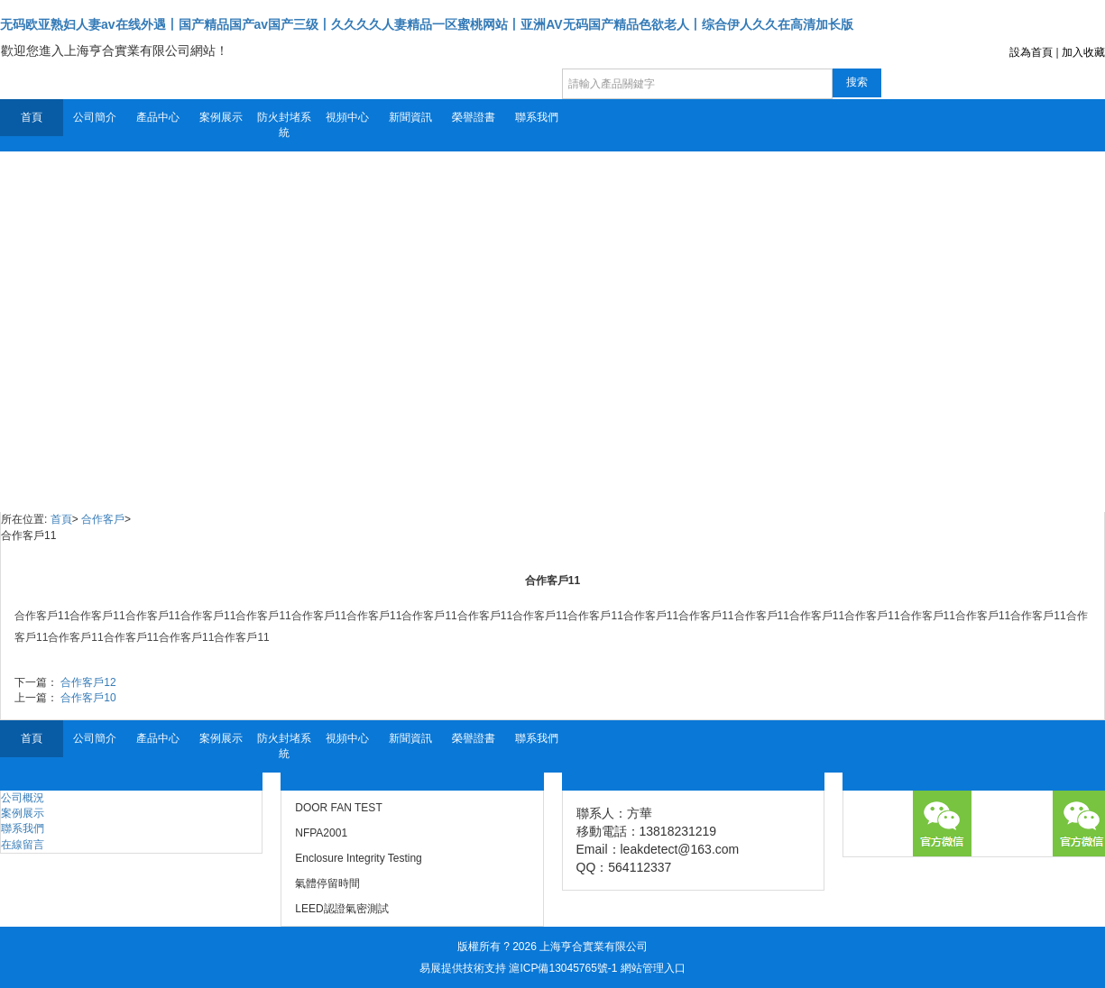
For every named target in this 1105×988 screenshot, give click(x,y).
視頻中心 (347, 117)
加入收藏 (1083, 52)
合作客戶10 (87, 697)
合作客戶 (102, 519)
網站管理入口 (653, 968)
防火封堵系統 (284, 125)
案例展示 (221, 117)
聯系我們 (536, 117)
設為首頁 (1031, 52)
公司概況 (22, 797)
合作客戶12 (87, 682)
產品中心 (158, 117)
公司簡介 (94, 117)
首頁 (31, 117)
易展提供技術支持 (462, 968)
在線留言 (22, 844)
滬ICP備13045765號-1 (563, 968)
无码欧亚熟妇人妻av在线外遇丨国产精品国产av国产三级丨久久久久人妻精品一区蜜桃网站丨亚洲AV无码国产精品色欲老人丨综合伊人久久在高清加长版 (426, 24)
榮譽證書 (473, 117)
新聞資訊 (410, 117)
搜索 (857, 82)
